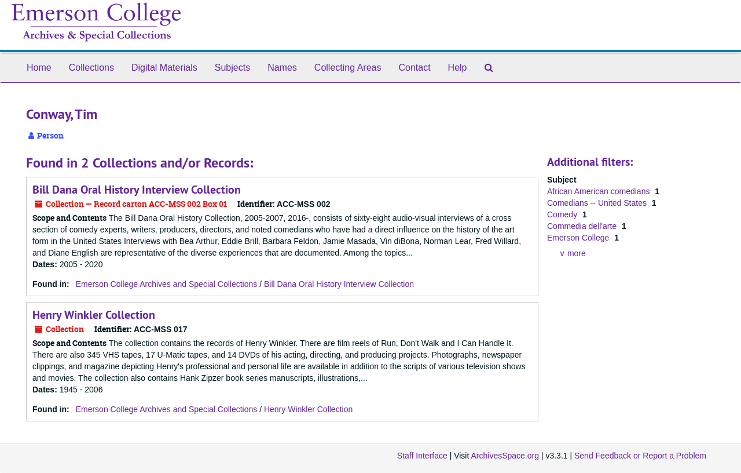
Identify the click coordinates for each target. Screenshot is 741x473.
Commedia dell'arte (583, 226)
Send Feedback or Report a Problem (640, 455)
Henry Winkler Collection (93, 314)
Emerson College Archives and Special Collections (167, 284)
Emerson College (579, 237)
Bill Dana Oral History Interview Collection (136, 189)
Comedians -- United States (598, 203)
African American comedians (599, 191)
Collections (91, 67)
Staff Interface (422, 455)
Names (282, 67)
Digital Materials (164, 67)
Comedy (563, 214)
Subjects (232, 67)
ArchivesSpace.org (505, 455)
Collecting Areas (347, 67)
